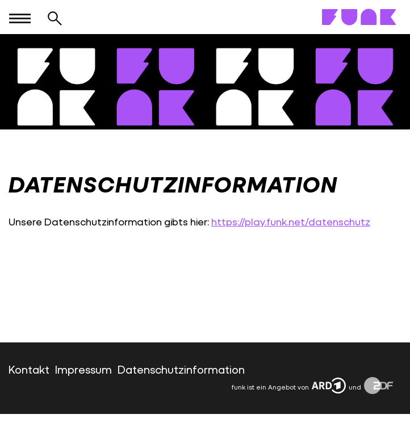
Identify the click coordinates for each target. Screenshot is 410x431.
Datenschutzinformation (181, 369)
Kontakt (29, 369)
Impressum (83, 369)
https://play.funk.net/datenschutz (290, 222)
